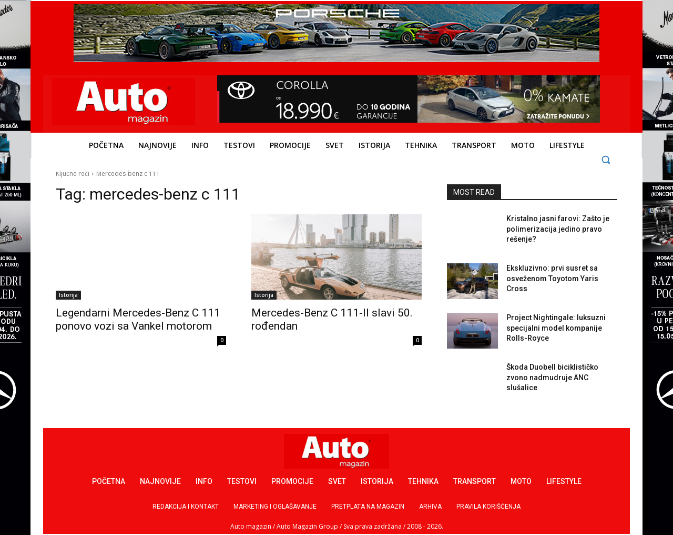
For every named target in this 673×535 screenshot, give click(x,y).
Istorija (68, 295)
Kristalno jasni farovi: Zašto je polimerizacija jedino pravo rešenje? (557, 228)
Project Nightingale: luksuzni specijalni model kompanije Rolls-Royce (556, 327)
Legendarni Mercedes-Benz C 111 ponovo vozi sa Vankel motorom (138, 319)
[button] (606, 159)
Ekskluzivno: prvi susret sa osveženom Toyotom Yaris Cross (552, 278)
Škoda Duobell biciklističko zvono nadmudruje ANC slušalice (552, 377)
